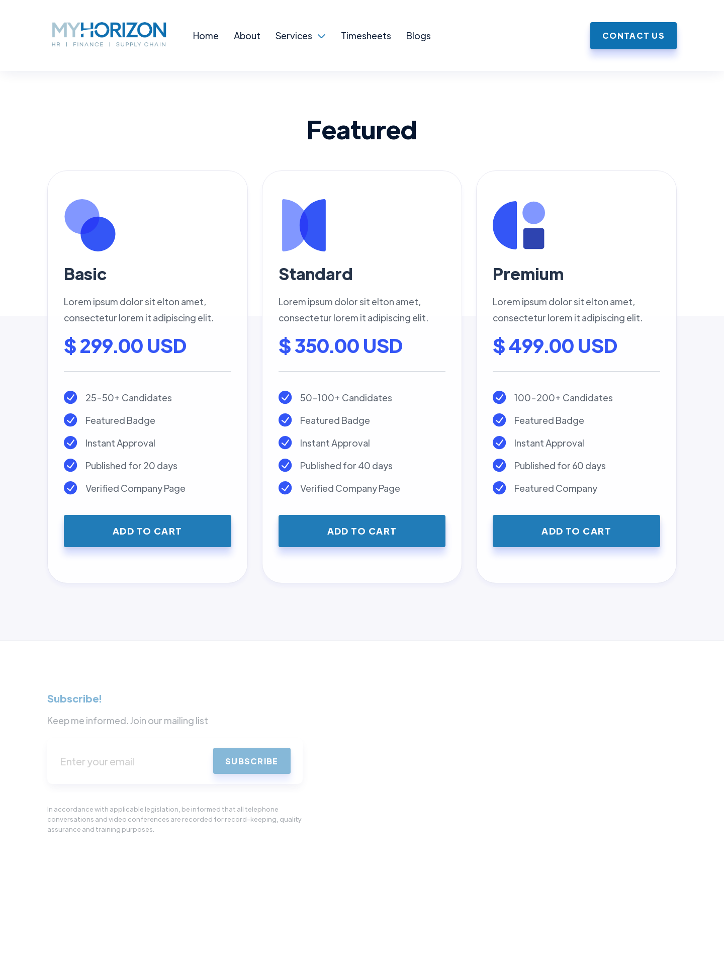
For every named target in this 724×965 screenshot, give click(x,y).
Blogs (418, 35)
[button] (301, 36)
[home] (120, 35)
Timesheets (366, 35)
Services (294, 35)
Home (206, 35)
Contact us (633, 35)
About (247, 35)
